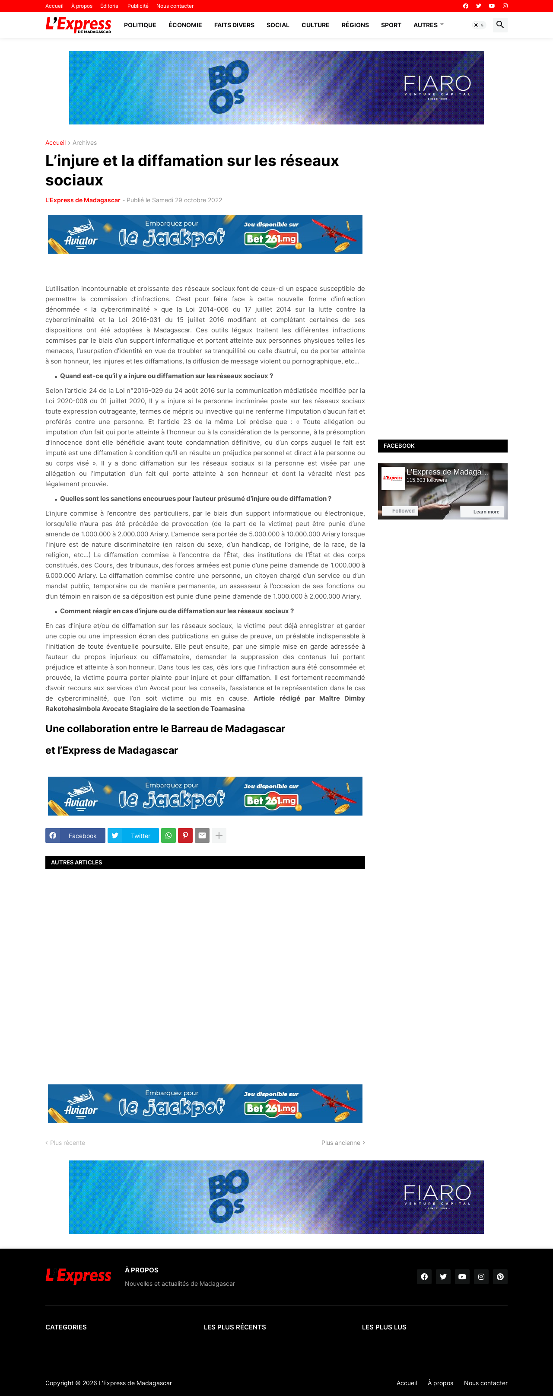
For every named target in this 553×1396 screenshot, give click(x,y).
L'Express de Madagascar (83, 200)
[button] (479, 25)
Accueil (54, 6)
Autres (425, 25)
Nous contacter (175, 6)
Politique (140, 25)
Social (278, 25)
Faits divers (234, 25)
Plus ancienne (340, 1142)
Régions (355, 25)
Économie (185, 25)
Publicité (138, 6)
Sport (391, 25)
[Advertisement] (205, 975)
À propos (81, 6)
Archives (85, 143)
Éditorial (110, 6)
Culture (316, 25)
